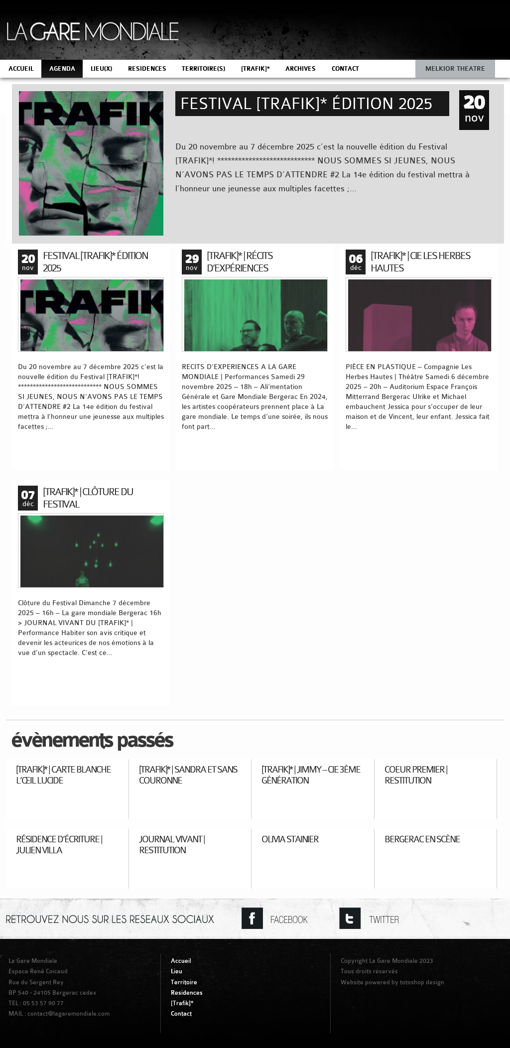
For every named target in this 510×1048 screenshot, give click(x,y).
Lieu (176, 971)
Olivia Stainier (289, 839)
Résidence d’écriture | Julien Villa (59, 844)
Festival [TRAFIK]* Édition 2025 (306, 104)
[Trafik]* (182, 1003)
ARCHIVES (300, 68)
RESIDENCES (147, 68)
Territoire (184, 982)
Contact (181, 1013)
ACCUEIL (20, 68)
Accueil (181, 960)
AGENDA (62, 68)
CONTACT (345, 68)
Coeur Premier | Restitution (415, 775)
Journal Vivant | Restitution (172, 844)
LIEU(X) (101, 68)
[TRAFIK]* (255, 68)
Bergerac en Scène (422, 839)
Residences (187, 992)
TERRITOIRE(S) (203, 68)
